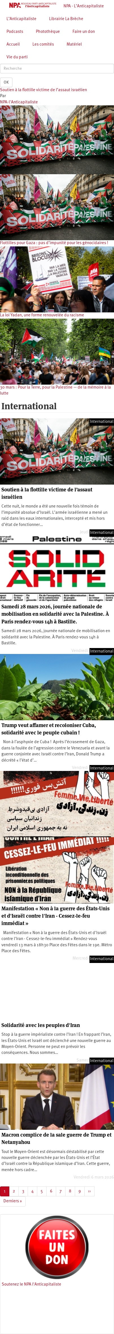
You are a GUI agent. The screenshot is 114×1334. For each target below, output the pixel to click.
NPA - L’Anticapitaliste (83, 6)
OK (6, 82)
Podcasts (14, 32)
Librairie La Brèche (66, 19)
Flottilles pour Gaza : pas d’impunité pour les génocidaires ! (54, 243)
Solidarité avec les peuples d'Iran (40, 1025)
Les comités (43, 44)
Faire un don (84, 32)
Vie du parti (17, 57)
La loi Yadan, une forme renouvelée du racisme (42, 315)
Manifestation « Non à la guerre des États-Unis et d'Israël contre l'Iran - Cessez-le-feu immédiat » (55, 916)
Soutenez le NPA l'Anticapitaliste (31, 1284)
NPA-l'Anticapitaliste (19, 102)
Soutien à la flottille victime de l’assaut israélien (43, 90)
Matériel (74, 44)
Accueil (13, 44)
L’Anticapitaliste (21, 19)
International (101, 422)
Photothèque (48, 32)
